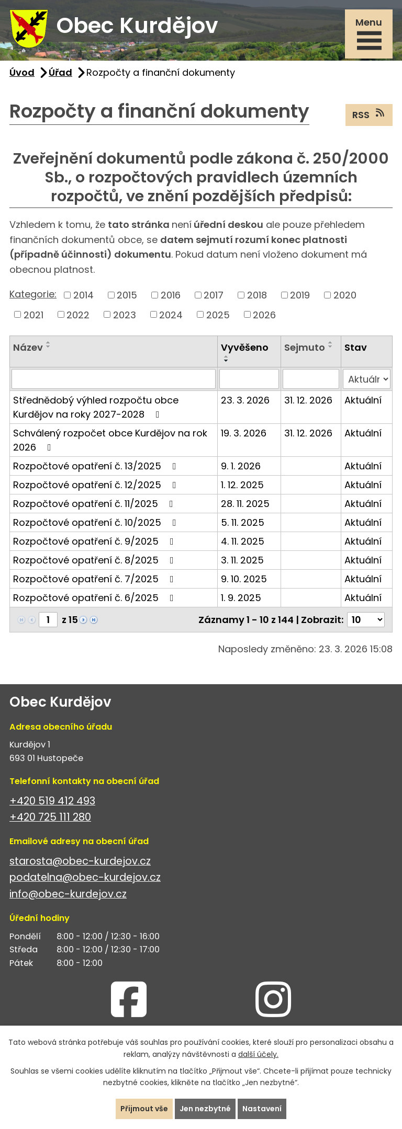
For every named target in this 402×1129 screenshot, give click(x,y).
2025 (218, 314)
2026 (264, 314)
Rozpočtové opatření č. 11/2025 (95, 503)
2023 (124, 314)
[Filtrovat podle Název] (114, 379)
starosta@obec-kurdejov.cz (80, 861)
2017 (214, 295)
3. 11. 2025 (242, 560)
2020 (344, 295)
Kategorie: (33, 294)
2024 (171, 314)
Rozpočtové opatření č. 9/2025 (95, 541)
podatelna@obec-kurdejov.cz (85, 877)
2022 (78, 314)
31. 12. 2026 (308, 400)
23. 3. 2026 (245, 400)
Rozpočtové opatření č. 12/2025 (97, 484)
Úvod (22, 72)
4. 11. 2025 (242, 541)
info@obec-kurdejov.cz (68, 894)
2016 (171, 295)
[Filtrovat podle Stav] (366, 379)
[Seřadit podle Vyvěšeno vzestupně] (226, 356)
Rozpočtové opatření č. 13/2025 (97, 466)
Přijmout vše (144, 1108)
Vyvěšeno (245, 347)
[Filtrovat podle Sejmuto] (311, 379)
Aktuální (363, 400)
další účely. (258, 1054)
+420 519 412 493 (52, 801)
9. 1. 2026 (241, 466)
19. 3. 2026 (243, 433)
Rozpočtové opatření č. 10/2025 (97, 522)
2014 (83, 295)
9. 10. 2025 (244, 578)
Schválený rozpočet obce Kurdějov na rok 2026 (110, 440)
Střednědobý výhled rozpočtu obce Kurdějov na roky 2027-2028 (95, 407)
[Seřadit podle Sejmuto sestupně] (331, 346)
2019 (300, 295)
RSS (369, 114)
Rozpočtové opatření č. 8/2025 (95, 560)
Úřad (60, 72)
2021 (33, 314)
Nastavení (262, 1108)
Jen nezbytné (205, 1108)
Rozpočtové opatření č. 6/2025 (95, 597)
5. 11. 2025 (242, 522)
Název (28, 347)
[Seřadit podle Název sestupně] (48, 346)
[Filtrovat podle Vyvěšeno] (249, 379)
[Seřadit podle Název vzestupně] (48, 342)
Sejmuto (304, 347)
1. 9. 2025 (241, 597)
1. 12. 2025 (242, 484)
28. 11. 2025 (245, 503)
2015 (127, 295)
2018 (257, 295)
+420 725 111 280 (50, 817)
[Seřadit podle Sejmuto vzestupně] (331, 342)
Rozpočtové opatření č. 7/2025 (95, 578)
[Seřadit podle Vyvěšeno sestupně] (226, 361)
